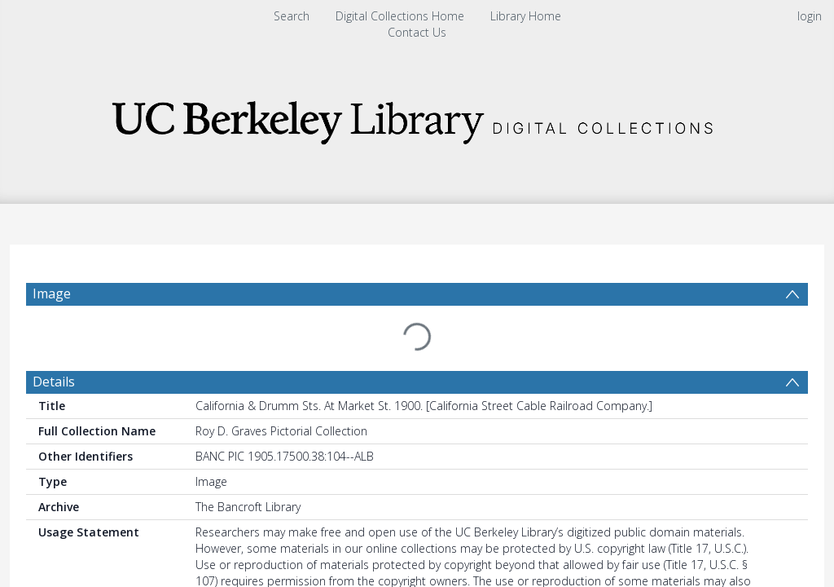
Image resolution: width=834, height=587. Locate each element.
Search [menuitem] (291, 16)
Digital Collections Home (400, 16)
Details (54, 342)
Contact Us (417, 32)
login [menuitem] (809, 16)
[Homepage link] (417, 118)
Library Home (525, 16)
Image (52, 293)
